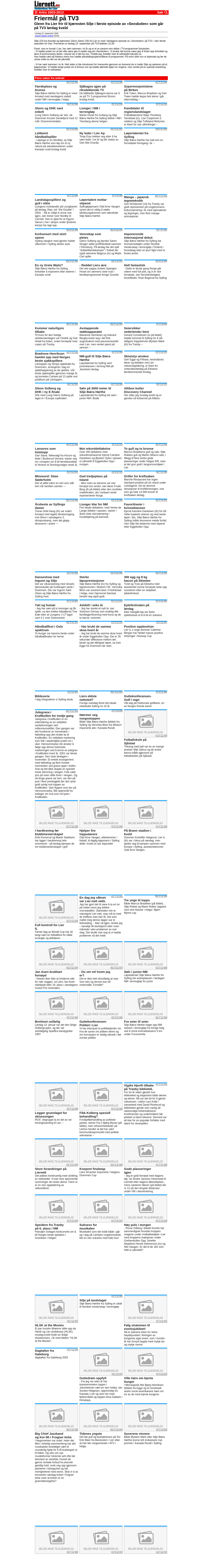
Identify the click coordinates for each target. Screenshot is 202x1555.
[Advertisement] (101, 172)
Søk (162, 12)
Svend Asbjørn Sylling (44, 36)
